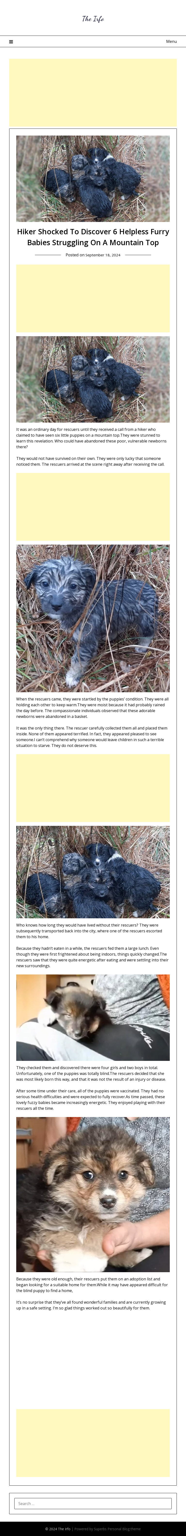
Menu (171, 41)
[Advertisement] (93, 93)
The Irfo (93, 17)
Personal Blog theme (124, 1529)
